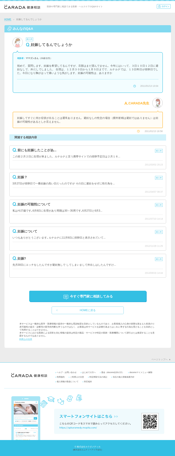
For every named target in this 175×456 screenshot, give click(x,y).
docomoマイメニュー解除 (140, 372)
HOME (7, 19)
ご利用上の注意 (77, 377)
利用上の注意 (25, 339)
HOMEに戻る (88, 310)
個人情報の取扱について (68, 381)
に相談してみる (91, 296)
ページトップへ (159, 359)
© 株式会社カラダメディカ (87, 446)
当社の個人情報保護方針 (123, 377)
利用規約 (61, 377)
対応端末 (88, 381)
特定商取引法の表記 (98, 377)
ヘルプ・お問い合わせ (67, 372)
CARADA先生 (138, 103)
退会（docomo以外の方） (112, 372)
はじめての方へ (89, 372)
